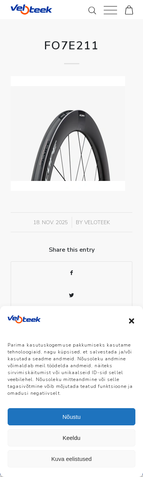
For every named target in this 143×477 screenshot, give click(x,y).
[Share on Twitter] (71, 295)
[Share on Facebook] (71, 273)
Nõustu (72, 417)
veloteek (97, 222)
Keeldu (71, 438)
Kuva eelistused (71, 459)
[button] (131, 321)
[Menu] (110, 9)
